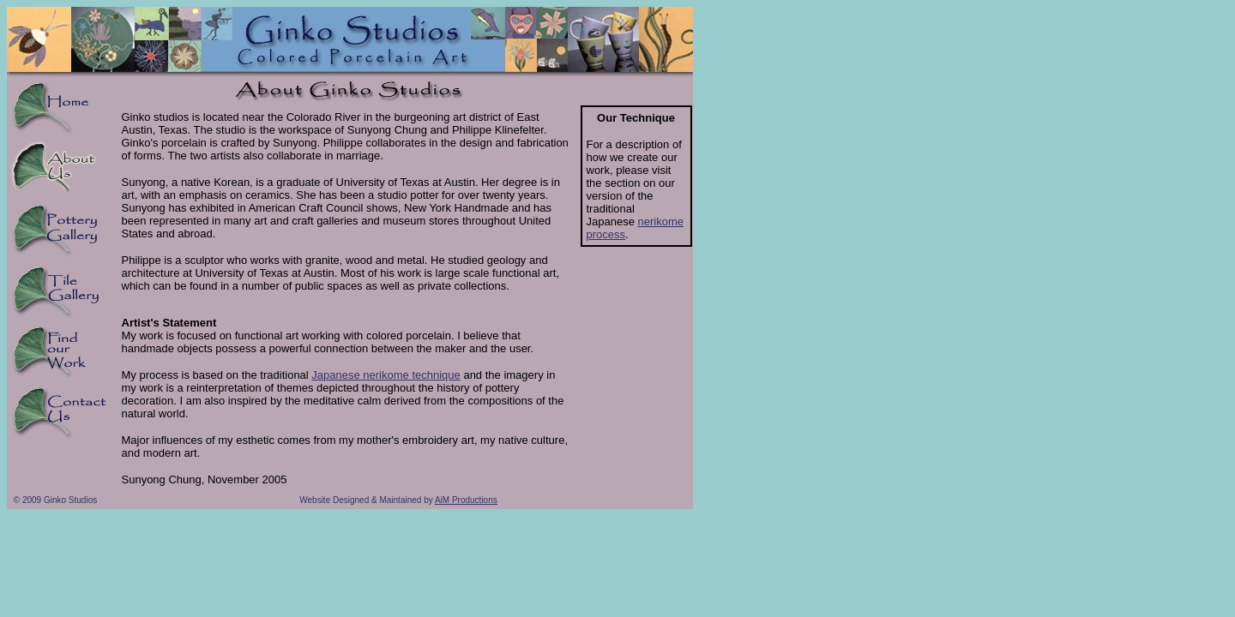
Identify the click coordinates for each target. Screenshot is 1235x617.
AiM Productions (466, 500)
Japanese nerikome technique (385, 374)
